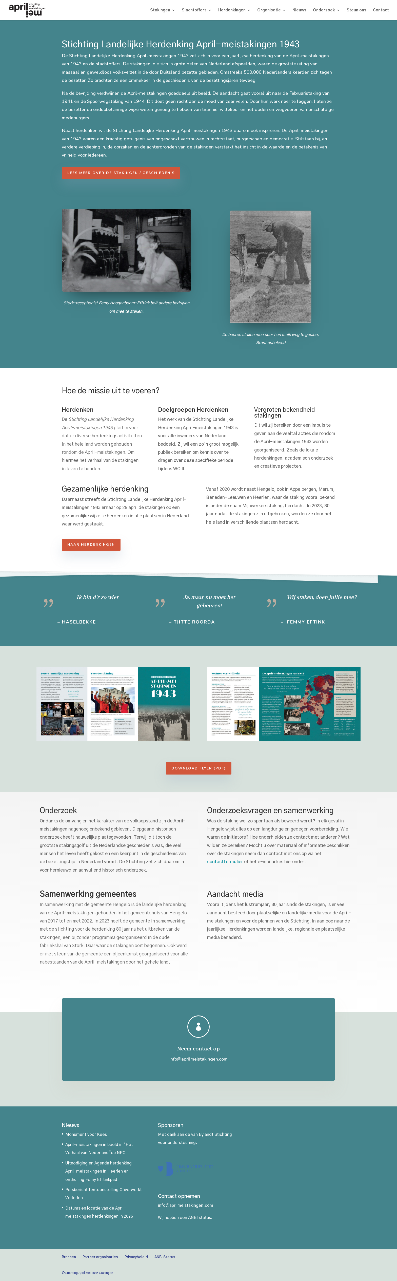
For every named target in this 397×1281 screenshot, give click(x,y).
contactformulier (239, 862)
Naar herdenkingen (103, 544)
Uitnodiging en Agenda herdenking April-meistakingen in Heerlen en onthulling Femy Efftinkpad (98, 1171)
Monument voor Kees (86, 1135)
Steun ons (356, 10)
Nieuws (299, 10)
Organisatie (269, 10)
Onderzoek (324, 10)
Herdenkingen (232, 10)
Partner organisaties (100, 1257)
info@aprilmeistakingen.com (185, 1205)
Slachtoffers (194, 10)
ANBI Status (164, 1257)
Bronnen (69, 1257)
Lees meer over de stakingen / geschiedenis (127, 173)
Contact (381, 10)
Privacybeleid (136, 1257)
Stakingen (160, 10)
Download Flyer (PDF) (224, 768)
